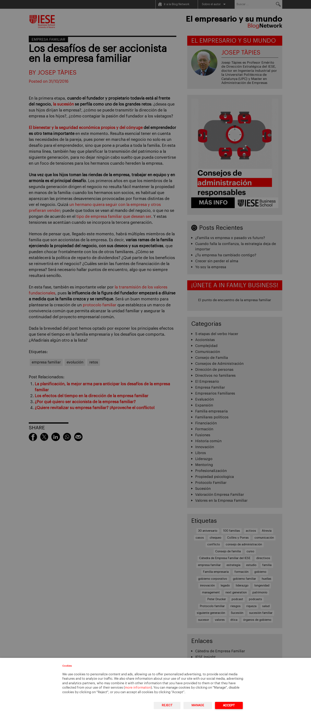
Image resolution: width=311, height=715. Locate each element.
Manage (197, 705)
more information (138, 687)
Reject (167, 705)
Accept (229, 705)
